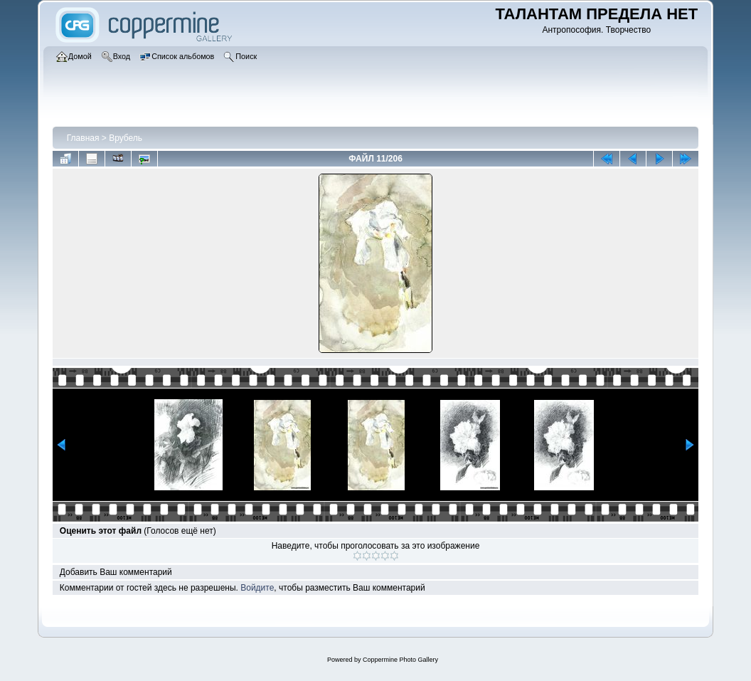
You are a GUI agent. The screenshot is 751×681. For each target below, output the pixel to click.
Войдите (257, 588)
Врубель (125, 138)
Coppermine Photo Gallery (400, 659)
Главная (83, 138)
